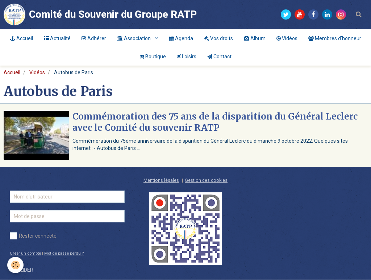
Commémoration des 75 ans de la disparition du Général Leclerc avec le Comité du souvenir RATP (215, 122)
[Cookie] (15, 265)
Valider (23, 270)
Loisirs (186, 56)
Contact (219, 56)
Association (134, 38)
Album (255, 38)
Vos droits (218, 38)
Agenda (181, 38)
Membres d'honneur (334, 38)
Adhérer (94, 38)
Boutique (152, 56)
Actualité (57, 38)
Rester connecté (33, 236)
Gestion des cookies (206, 180)
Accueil (21, 38)
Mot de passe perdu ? (64, 253)
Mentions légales (161, 180)
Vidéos (286, 38)
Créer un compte (25, 253)
